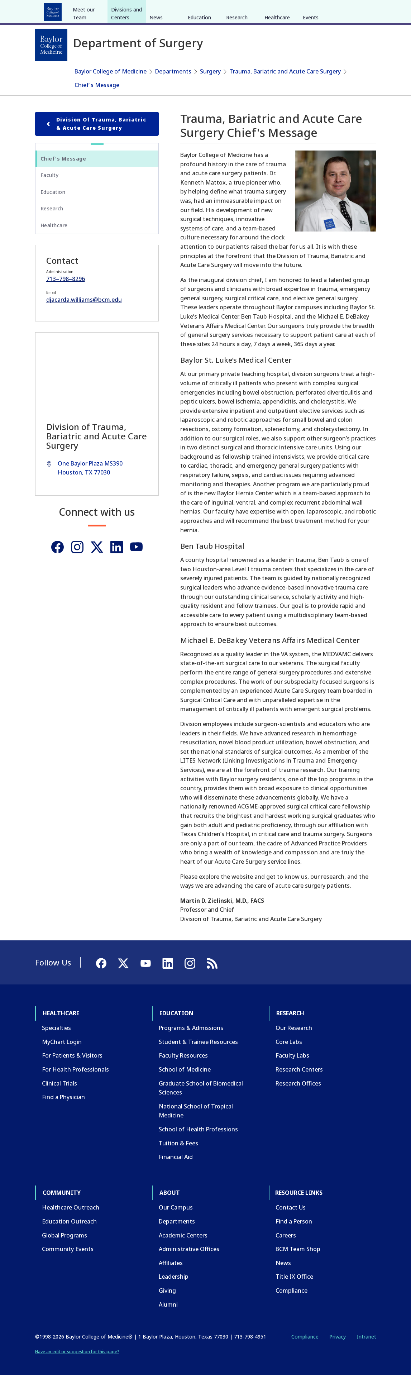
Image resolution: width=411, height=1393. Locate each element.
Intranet (366, 1354)
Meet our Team (84, 67)
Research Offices (298, 1101)
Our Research (294, 1045)
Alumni (168, 1322)
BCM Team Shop (298, 1266)
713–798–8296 (65, 296)
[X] (338, 10)
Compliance (291, 1308)
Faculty (49, 192)
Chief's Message (97, 102)
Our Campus (176, 1225)
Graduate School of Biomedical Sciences (201, 1105)
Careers (286, 1252)
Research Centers (299, 1087)
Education (93, 10)
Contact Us (291, 1225)
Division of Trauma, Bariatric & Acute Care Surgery (95, 141)
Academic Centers (183, 1252)
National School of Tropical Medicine (196, 1128)
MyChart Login (62, 1059)
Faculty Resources (183, 1073)
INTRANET (303, 10)
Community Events (68, 1266)
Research (130, 10)
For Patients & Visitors (72, 1073)
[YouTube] (351, 10)
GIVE (250, 10)
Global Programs (64, 1252)
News (156, 71)
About (201, 10)
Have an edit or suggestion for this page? (77, 1369)
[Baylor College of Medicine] (51, 45)
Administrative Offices (189, 1266)
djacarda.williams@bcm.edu (84, 317)
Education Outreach (69, 1239)
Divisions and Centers (126, 67)
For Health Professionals (75, 1087)
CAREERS (273, 10)
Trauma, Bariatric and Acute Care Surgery (285, 89)
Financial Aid (176, 1174)
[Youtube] (136, 564)
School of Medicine (185, 1087)
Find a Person (294, 1239)
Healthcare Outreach (70, 1225)
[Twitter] (97, 564)
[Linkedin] (116, 564)
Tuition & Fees (178, 1160)
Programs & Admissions (191, 1045)
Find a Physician (63, 1114)
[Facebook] (325, 10)
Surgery (210, 89)
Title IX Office (294, 1294)
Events (311, 71)
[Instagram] (77, 564)
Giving (167, 1308)
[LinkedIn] (364, 10)
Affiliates (171, 1280)
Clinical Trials (59, 1101)
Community (167, 10)
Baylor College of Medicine (111, 89)
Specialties (56, 1045)
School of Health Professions (198, 1147)
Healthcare (55, 10)
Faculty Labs (292, 1073)
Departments (173, 89)
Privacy (337, 1354)
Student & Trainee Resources (198, 1059)
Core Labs (289, 1059)
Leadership (173, 1294)
